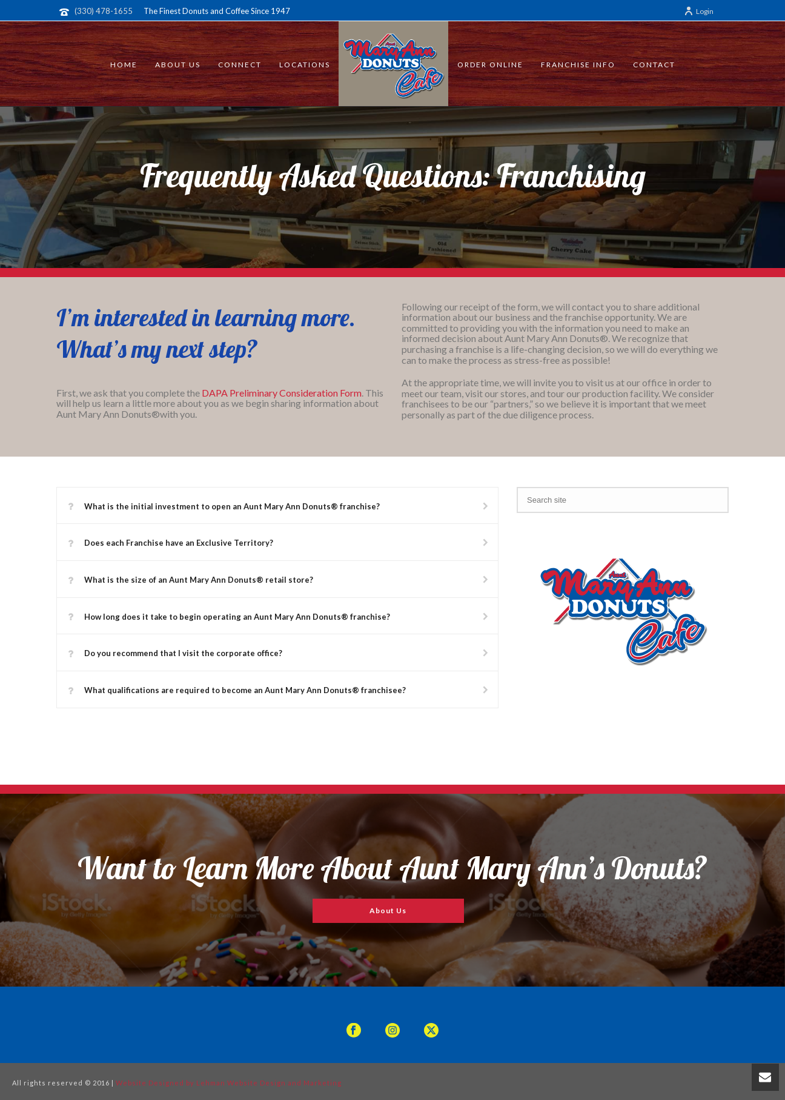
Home (123, 64)
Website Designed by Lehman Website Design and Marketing (229, 1083)
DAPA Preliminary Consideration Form (282, 392)
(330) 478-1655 (104, 11)
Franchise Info (578, 64)
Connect (240, 64)
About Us (177, 64)
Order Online (490, 64)
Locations (304, 64)
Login (699, 11)
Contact (654, 64)
